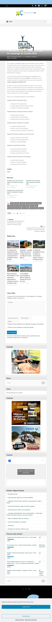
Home (9, 48)
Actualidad (13, 48)
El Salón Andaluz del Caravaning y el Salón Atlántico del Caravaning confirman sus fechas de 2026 (16, 222)
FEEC (28, 78)
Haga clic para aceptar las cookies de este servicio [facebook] (26, 472)
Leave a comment (11, 58)
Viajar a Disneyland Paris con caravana (18, 518)
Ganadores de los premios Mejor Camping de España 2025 (33, 182)
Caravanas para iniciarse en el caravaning (19, 509)
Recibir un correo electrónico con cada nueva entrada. (21, 327)
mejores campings (34, 208)
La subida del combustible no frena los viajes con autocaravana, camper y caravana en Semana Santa (38, 254)
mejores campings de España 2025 (16, 82)
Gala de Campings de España (14, 208)
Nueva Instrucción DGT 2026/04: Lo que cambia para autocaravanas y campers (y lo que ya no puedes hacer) (13, 278)
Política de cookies (19, 619)
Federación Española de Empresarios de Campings (18, 205)
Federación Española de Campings (33, 203)
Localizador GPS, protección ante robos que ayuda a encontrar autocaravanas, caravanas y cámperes (35, 228)
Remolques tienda (12, 494)
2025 (12, 203)
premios (41, 208)
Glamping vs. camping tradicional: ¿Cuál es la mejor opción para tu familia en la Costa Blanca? (26, 254)
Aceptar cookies (26, 607)
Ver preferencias (26, 616)
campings (22, 203)
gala (36, 205)
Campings (33, 56)
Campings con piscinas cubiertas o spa (18, 529)
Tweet (8, 171)
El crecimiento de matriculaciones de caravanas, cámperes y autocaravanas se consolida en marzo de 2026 (13, 254)
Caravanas (11, 525)
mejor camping (25, 208)
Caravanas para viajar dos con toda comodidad (20, 497)
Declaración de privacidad (31, 619)
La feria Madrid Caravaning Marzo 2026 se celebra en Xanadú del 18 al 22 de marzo (25, 277)
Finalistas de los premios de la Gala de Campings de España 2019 (15, 192)
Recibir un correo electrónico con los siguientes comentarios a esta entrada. (26, 324)
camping (16, 203)
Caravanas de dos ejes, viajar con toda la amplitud (21, 506)
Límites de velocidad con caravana (17, 522)
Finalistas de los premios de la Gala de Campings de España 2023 (15, 182)
